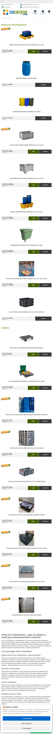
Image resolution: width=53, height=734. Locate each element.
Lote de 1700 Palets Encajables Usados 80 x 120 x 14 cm (26, 581)
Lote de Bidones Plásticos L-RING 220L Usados (26, 615)
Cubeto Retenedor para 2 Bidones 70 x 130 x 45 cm (26, 212)
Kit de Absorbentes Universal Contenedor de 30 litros (26, 381)
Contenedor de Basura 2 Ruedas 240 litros (27, 111)
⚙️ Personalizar (26, 728)
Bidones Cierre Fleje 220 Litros (26, 78)
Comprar (45, 51)
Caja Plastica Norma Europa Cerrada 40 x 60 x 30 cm (26, 145)
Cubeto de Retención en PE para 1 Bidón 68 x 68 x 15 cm (26, 45)
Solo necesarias (26, 723)
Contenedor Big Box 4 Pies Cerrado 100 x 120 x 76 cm (26, 178)
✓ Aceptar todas (26, 718)
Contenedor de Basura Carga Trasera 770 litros (26, 245)
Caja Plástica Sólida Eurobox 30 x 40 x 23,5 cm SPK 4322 (26, 312)
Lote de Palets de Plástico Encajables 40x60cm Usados (26, 515)
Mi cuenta (43, 12)
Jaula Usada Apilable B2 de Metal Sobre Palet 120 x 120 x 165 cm (26, 278)
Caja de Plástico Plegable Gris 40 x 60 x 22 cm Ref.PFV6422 (26, 481)
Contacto (35, 12)
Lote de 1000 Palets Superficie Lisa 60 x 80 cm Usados (26, 448)
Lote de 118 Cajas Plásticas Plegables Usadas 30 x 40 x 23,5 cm (26, 548)
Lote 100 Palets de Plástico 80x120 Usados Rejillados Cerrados (26, 414)
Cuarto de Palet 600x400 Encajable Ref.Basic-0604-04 (26, 348)
